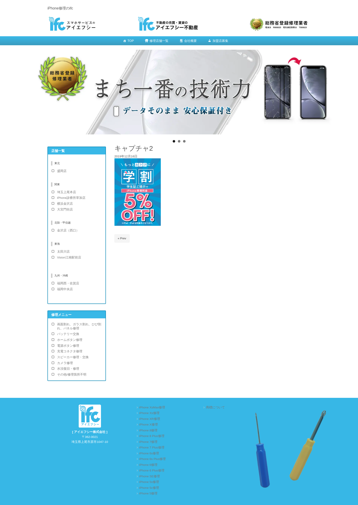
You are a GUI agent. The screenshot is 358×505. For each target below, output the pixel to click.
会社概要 (190, 41)
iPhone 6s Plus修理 (152, 459)
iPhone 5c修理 (149, 487)
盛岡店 (62, 171)
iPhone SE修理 (149, 476)
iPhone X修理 (148, 424)
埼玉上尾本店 (66, 192)
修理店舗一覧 (159, 41)
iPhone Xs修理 (149, 413)
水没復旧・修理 (68, 368)
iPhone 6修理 (148, 465)
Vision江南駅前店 (69, 257)
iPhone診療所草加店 (71, 197)
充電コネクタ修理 (69, 351)
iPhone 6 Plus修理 (151, 470)
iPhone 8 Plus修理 (151, 436)
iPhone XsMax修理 (152, 407)
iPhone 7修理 (148, 442)
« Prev (122, 238)
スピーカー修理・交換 (73, 357)
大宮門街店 (65, 209)
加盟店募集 (220, 41)
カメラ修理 (65, 363)
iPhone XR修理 (149, 419)
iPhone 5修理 (148, 493)
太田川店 (63, 251)
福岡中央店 (65, 289)
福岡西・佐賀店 (68, 283)
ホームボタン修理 (69, 340)
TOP (131, 41)
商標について (215, 407)
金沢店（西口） (68, 230)
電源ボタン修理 (68, 345)
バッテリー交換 (68, 334)
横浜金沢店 (65, 203)
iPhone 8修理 (148, 430)
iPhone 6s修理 (149, 453)
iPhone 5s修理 (149, 482)
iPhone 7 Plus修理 (151, 447)
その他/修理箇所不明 (71, 374)
